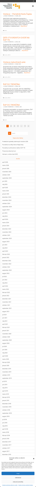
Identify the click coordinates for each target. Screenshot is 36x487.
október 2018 (6, 410)
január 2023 (5, 257)
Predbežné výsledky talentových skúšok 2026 (15, 141)
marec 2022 (5, 289)
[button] (33, 458)
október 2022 (6, 267)
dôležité (5, 30)
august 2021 (5, 311)
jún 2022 (4, 280)
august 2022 (5, 273)
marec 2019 (5, 394)
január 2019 (5, 400)
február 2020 (6, 362)
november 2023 (6, 232)
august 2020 (5, 343)
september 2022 (7, 270)
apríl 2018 (5, 429)
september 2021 (7, 308)
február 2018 (6, 435)
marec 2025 (5, 191)
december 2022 (6, 260)
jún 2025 (4, 181)
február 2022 (6, 292)
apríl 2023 (5, 251)
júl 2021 (4, 314)
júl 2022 (4, 276)
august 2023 (5, 241)
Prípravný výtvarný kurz (9, 151)
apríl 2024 (5, 219)
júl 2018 (4, 419)
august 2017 (5, 451)
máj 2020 (4, 353)
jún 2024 (4, 213)
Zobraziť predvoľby (18, 482)
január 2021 (5, 330)
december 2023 (6, 229)
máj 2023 (4, 248)
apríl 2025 (5, 187)
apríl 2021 (5, 324)
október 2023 (6, 235)
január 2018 (5, 438)
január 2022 (5, 295)
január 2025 (5, 194)
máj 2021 (4, 321)
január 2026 (5, 168)
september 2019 (7, 378)
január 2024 (5, 226)
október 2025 (6, 175)
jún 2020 (4, 349)
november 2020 (6, 334)
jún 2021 (4, 318)
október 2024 (6, 203)
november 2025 (6, 171)
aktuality (5, 54)
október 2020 (6, 337)
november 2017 (6, 445)
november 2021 (6, 302)
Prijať (18, 473)
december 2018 (6, 403)
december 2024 (6, 197)
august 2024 (5, 210)
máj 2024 (4, 216)
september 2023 (7, 238)
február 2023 (6, 254)
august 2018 (5, 416)
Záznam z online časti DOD (10, 154)
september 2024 (7, 206)
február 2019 (6, 397)
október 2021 (6, 305)
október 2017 (6, 448)
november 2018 (6, 407)
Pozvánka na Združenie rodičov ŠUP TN (13, 148)
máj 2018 (4, 426)
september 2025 (7, 178)
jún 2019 (4, 384)
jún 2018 (4, 423)
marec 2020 (5, 359)
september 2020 (7, 340)
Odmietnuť (18, 477)
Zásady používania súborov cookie (10, 485)
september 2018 (7, 413)
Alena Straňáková (8, 15)
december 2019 (6, 369)
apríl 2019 (5, 391)
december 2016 (6, 454)
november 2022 (6, 264)
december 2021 (6, 299)
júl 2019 (4, 381)
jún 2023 (4, 245)
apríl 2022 (5, 286)
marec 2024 (5, 222)
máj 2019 (4, 388)
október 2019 (6, 375)
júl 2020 (4, 346)
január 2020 (5, 365)
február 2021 (6, 327)
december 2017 (6, 442)
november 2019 (6, 372)
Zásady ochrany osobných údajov (25, 485)
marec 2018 (5, 432)
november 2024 (6, 200)
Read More (24, 26)
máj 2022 (4, 283)
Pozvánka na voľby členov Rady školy (12, 144)
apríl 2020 (5, 356)
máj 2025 (4, 184)
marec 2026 (5, 165)
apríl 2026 (5, 162)
